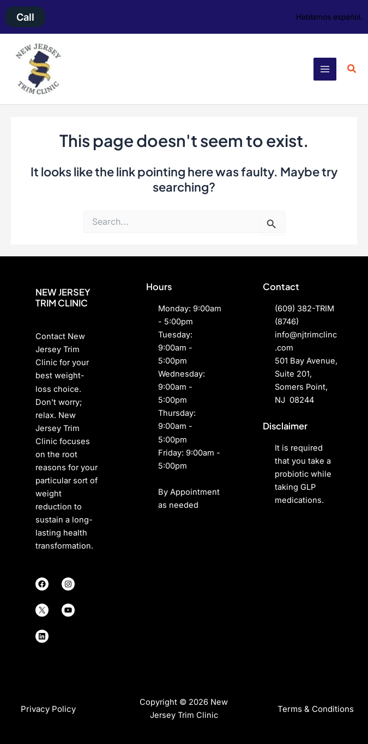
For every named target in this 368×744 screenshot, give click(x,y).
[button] (25, 17)
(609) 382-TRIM (304, 308)
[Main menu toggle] (324, 69)
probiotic (292, 474)
